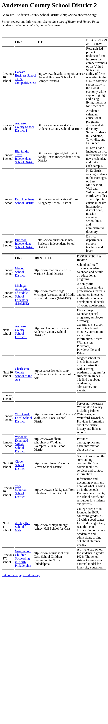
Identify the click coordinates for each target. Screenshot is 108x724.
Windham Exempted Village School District (21, 444)
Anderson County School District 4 (24, 127)
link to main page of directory (21, 575)
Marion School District (20, 272)
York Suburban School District (21, 491)
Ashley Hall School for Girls (22, 526)
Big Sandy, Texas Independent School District (24, 157)
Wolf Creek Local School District (23, 418)
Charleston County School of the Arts (23, 374)
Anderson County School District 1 (21, 332)
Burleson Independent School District (24, 243)
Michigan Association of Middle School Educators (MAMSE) (22, 294)
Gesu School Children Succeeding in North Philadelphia (23, 558)
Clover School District (20, 465)
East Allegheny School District (24, 201)
